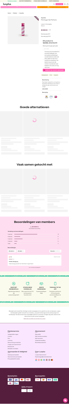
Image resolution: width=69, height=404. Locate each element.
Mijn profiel (38, 334)
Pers (9, 338)
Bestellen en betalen (13, 349)
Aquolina (21, 13)
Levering (10, 340)
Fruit (51, 75)
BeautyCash (11, 347)
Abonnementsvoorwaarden (15, 357)
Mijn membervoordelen (41, 336)
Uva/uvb (56, 75)
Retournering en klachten (14, 342)
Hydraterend (45, 75)
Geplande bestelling (40, 340)
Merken (15, 13)
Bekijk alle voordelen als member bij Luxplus (34, 319)
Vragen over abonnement (14, 345)
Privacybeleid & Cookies (14, 359)
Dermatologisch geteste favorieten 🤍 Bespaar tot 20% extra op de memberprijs (19, 7)
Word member (59, 4)
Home (9, 13)
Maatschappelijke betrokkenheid (43, 357)
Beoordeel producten (40, 342)
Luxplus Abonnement (40, 355)
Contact (10, 336)
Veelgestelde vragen (13, 334)
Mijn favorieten (39, 338)
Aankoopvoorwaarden (13, 355)
